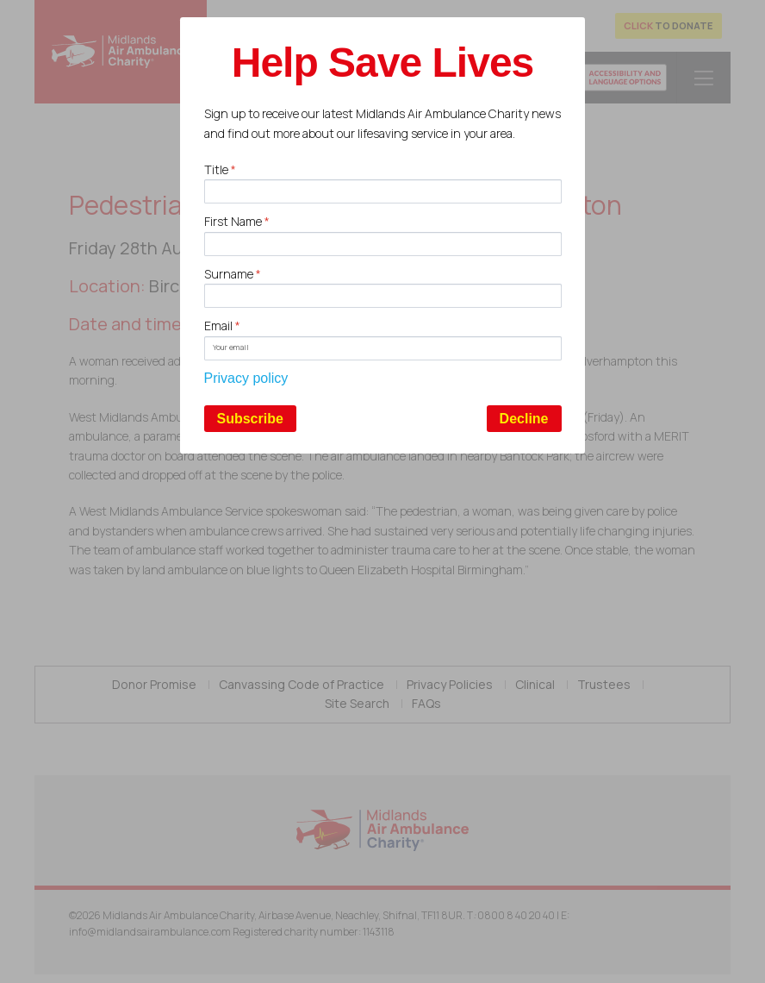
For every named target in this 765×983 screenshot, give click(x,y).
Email (222, 325)
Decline (524, 418)
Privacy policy (246, 378)
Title (220, 169)
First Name (237, 221)
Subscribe (250, 418)
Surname (232, 274)
